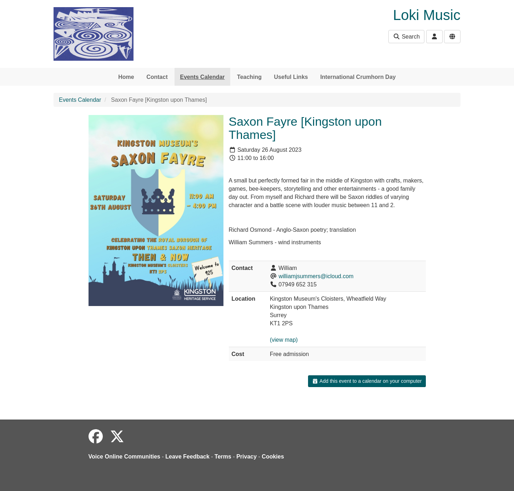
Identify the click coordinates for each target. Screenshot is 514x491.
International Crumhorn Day (358, 77)
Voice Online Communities (125, 457)
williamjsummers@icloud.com (315, 276)
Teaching (249, 77)
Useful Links (291, 77)
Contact (157, 77)
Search (406, 37)
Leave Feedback (187, 457)
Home (126, 77)
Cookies (273, 457)
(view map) (284, 340)
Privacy (246, 457)
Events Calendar (202, 77)
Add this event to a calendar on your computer (367, 381)
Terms (223, 457)
